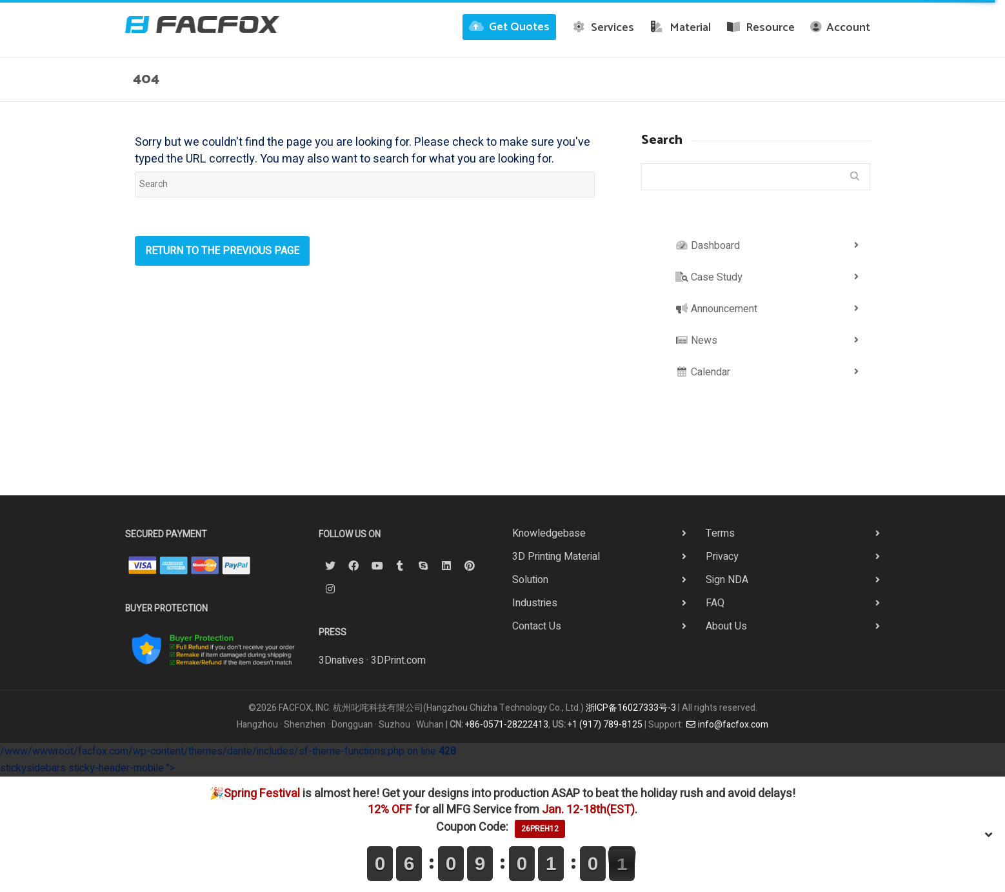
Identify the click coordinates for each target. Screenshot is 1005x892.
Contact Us (536, 626)
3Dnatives (341, 660)
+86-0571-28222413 (506, 724)
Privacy (722, 556)
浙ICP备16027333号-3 (631, 708)
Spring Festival (262, 793)
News (696, 340)
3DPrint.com (398, 660)
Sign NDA (727, 580)
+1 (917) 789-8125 (605, 724)
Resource (760, 27)
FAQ (715, 603)
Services (603, 27)
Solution (530, 580)
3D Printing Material (556, 556)
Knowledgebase (549, 533)
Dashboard (707, 245)
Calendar (702, 372)
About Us (726, 626)
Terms (720, 533)
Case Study (708, 277)
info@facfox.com (727, 724)
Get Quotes (509, 27)
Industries (534, 603)
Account (840, 27)
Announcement (716, 309)
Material (680, 27)
